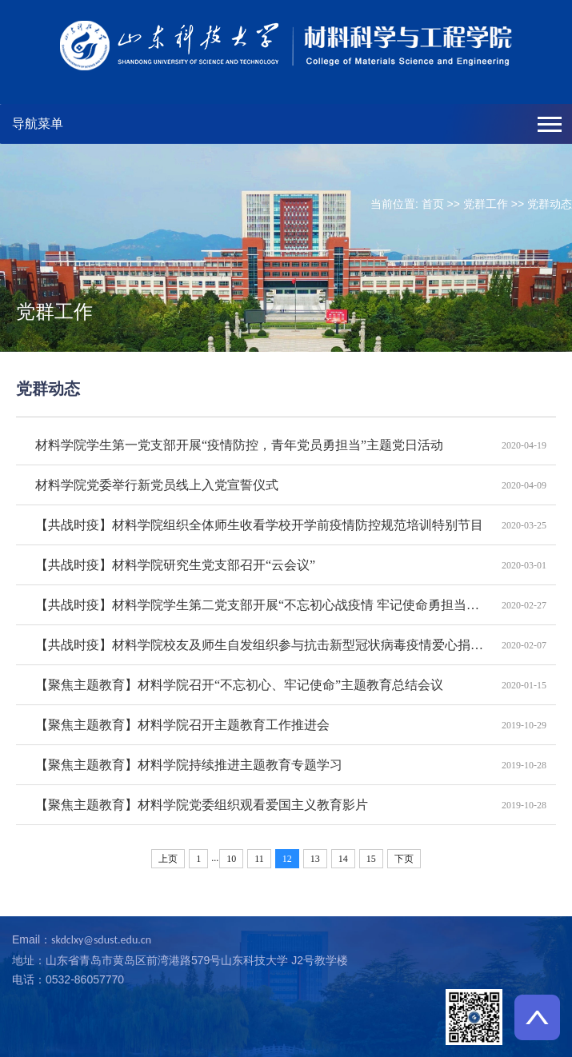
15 (371, 858)
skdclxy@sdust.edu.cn (101, 940)
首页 (433, 203)
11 (259, 858)
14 (343, 858)
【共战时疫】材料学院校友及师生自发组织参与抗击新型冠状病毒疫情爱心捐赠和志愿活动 (259, 645)
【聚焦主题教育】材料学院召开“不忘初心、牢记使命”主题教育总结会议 (239, 685)
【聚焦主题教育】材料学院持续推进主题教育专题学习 (188, 765)
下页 (404, 858)
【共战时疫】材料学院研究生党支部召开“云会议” (175, 565)
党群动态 (549, 203)
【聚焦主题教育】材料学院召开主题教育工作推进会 (182, 725)
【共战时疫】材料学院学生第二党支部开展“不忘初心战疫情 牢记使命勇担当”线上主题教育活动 (259, 605)
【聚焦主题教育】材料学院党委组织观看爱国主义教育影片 (201, 805)
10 (231, 858)
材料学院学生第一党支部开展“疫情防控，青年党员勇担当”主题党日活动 (239, 445)
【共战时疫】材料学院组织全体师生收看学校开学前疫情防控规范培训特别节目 (259, 525)
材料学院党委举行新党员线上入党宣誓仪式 (156, 485)
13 (315, 858)
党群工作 (485, 203)
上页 (168, 858)
